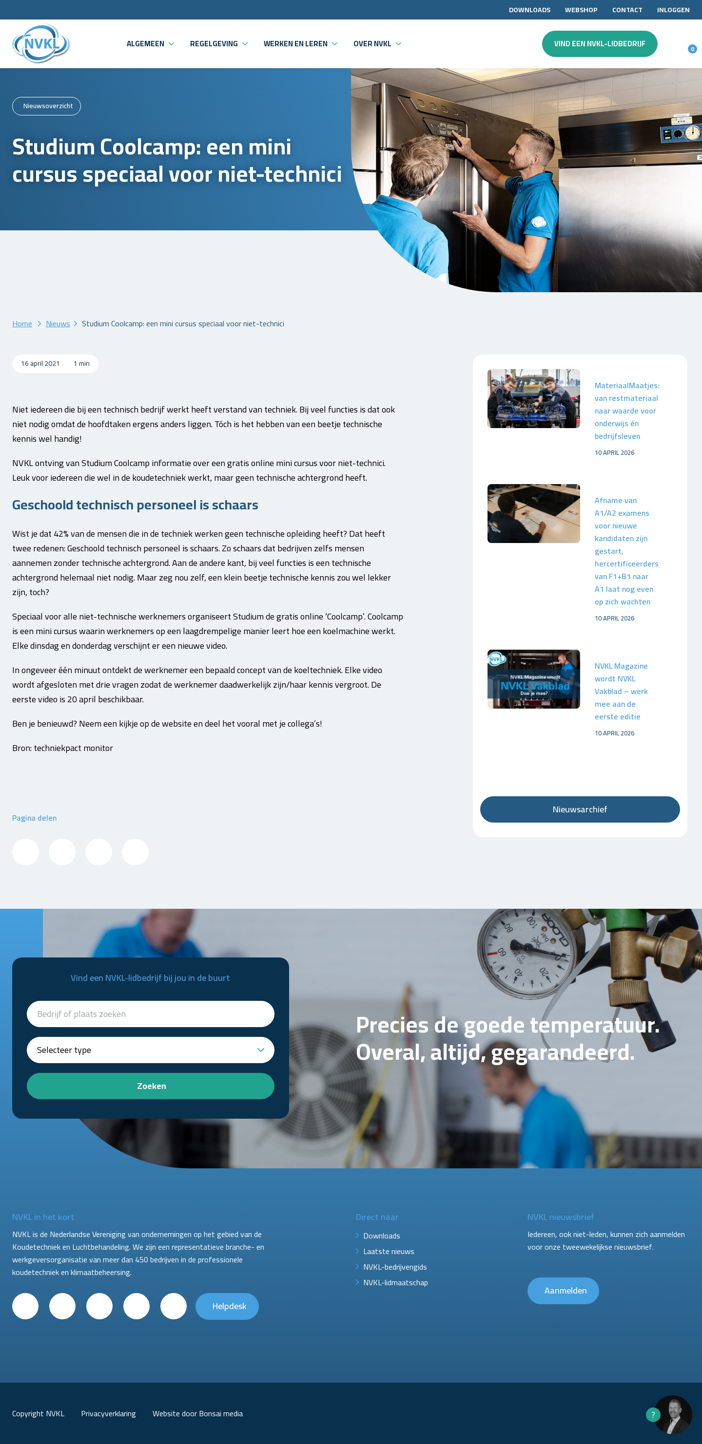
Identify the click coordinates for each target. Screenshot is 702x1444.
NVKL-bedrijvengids (395, 1266)
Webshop (581, 9)
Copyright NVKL (38, 1413)
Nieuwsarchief (580, 809)
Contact (627, 9)
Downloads (529, 9)
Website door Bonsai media (198, 1413)
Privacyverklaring (108, 1413)
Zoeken (151, 1086)
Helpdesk (230, 1306)
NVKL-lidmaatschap (395, 1282)
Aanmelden (566, 1290)
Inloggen (673, 9)
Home (22, 323)
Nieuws (58, 323)
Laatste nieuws (388, 1251)
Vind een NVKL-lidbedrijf (599, 44)
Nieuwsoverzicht (48, 105)
